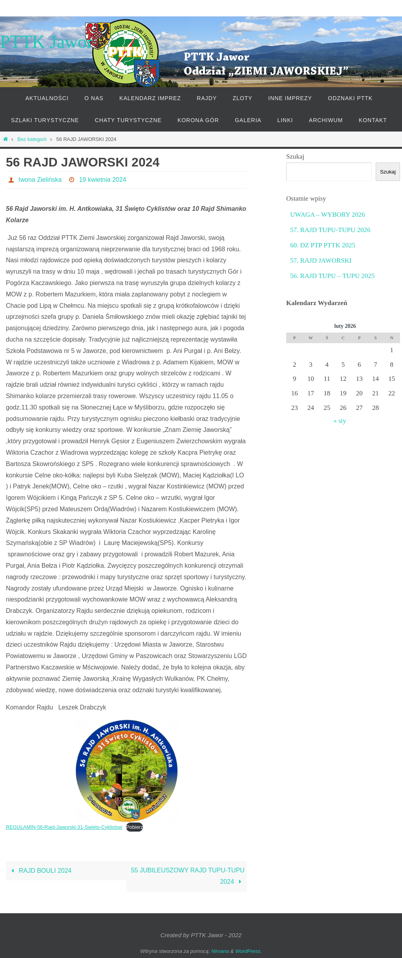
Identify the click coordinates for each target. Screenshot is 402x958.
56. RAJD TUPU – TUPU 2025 (332, 276)
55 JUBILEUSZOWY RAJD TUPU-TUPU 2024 (188, 876)
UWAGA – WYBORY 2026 (327, 214)
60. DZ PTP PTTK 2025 (322, 245)
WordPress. (248, 951)
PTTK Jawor (46, 42)
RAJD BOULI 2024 (39, 870)
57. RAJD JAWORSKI (321, 260)
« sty (339, 420)
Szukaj (295, 156)
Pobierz (135, 827)
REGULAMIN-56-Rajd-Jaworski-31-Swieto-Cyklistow (64, 827)
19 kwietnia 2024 (102, 179)
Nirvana (220, 951)
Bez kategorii (31, 139)
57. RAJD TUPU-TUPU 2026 (330, 230)
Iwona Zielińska (40, 179)
